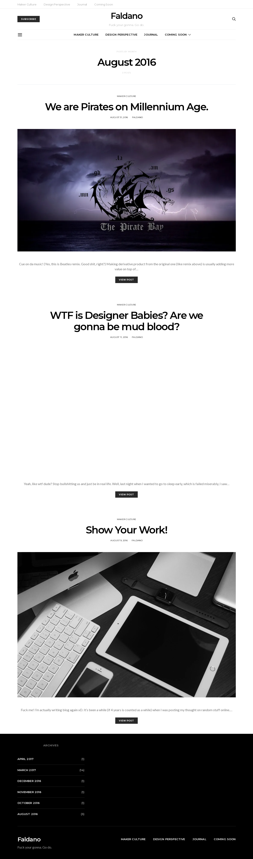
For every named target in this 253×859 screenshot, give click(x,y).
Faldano (127, 16)
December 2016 (29, 781)
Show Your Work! (126, 530)
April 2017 (25, 759)
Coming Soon (103, 4)
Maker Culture (27, 4)
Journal (82, 4)
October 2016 (28, 803)
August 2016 (27, 814)
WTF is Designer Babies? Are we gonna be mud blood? (126, 321)
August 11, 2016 (119, 337)
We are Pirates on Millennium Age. (126, 107)
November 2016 (29, 792)
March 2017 (26, 770)
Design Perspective (57, 4)
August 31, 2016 (119, 117)
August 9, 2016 (119, 540)
